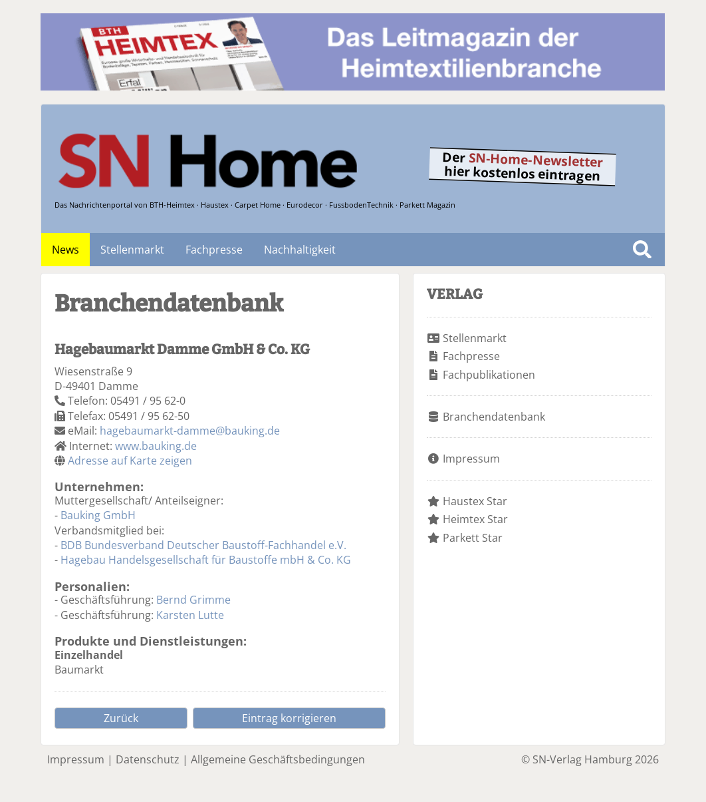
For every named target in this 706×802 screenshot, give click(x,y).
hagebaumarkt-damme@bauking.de (190, 430)
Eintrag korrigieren (289, 718)
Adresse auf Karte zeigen (130, 460)
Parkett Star (473, 537)
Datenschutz (147, 759)
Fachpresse (214, 249)
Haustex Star (475, 501)
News (65, 249)
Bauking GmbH (98, 515)
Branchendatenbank (494, 416)
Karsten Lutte (190, 615)
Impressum (471, 458)
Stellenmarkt (132, 249)
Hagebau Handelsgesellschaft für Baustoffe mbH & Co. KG (205, 559)
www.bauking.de (156, 446)
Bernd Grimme (193, 599)
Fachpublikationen (489, 374)
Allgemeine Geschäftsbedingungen (278, 759)
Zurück (121, 718)
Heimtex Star (475, 519)
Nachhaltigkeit (300, 249)
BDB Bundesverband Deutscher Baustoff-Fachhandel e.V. (203, 545)
